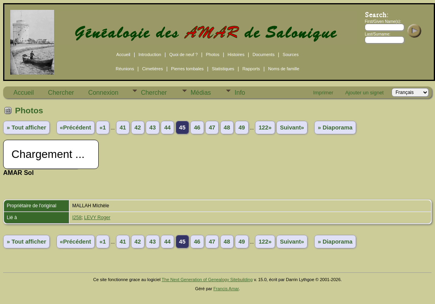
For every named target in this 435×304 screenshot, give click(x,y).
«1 (102, 127)
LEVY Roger (97, 217)
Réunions (125, 68)
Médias (201, 92)
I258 (76, 217)
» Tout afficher (26, 127)
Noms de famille (283, 68)
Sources (290, 54)
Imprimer (323, 93)
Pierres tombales (187, 68)
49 (241, 127)
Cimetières (152, 68)
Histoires (235, 54)
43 (152, 127)
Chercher (61, 92)
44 (167, 127)
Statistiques (223, 68)
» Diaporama (335, 127)
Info (239, 92)
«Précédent (75, 127)
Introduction (150, 54)
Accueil (123, 54)
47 (212, 127)
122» (265, 127)
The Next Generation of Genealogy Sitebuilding (207, 279)
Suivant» (292, 127)
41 (123, 127)
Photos (212, 54)
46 (197, 127)
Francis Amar (226, 288)
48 (227, 127)
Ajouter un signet (364, 93)
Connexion (103, 92)
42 (138, 127)
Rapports (251, 68)
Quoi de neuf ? (183, 54)
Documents (264, 54)
